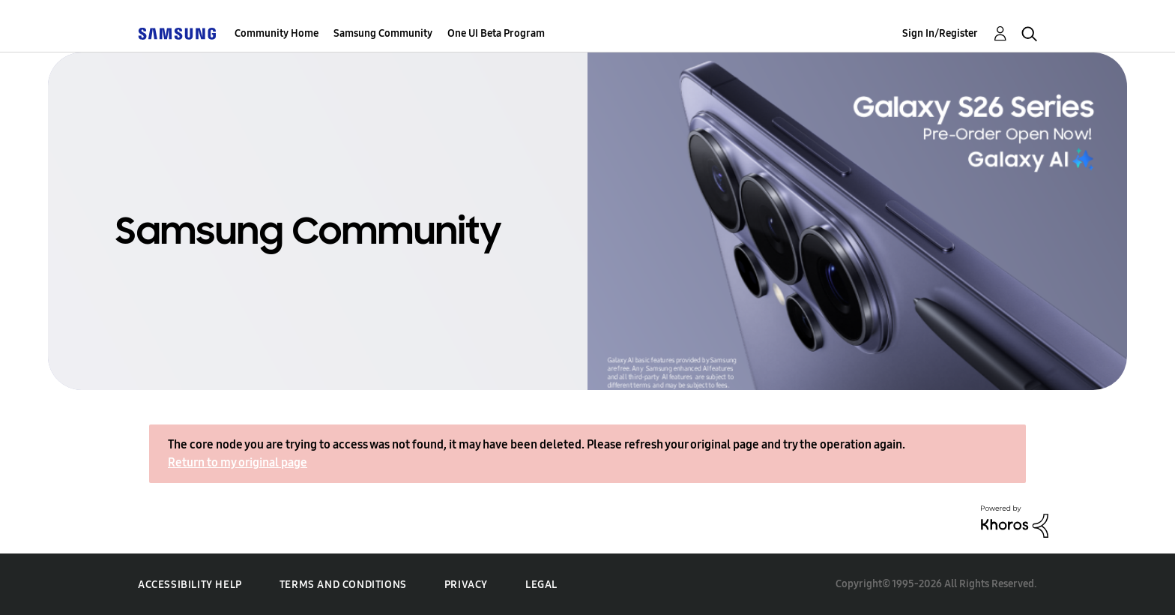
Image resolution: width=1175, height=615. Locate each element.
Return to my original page (237, 462)
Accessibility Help (190, 584)
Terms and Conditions (343, 584)
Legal (541, 584)
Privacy (466, 584)
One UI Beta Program (496, 33)
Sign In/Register (940, 33)
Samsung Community (382, 33)
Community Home (276, 33)
